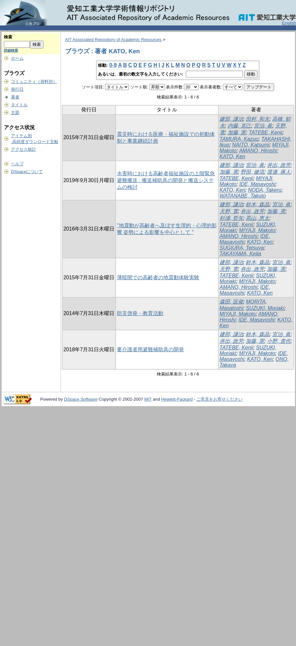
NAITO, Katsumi (250, 145)
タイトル (19, 104)
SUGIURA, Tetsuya (242, 248)
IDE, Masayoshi (257, 184)
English (289, 23)
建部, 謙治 (231, 119)
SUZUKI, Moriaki (265, 308)
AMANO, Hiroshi (258, 150)
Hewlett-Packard (177, 399)
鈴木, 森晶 (257, 204)
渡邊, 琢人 (279, 172)
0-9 (113, 65)
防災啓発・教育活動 (140, 313)
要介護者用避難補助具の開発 (150, 349)
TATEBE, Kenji (265, 132)
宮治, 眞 (263, 125)
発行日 (17, 89)
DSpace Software (81, 399)
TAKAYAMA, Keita (240, 253)
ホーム (17, 58)
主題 (15, 112)
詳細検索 (11, 50)
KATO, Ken (232, 156)
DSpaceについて (27, 171)
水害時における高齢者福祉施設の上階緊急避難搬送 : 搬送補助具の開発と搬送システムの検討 (166, 180)
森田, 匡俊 (231, 301)
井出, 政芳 (279, 165)
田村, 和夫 (257, 119)
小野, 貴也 (279, 341)
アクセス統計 (23, 149)
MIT (148, 399)
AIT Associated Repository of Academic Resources (113, 39)
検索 (8, 37)
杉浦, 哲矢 (231, 218)
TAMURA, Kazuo (239, 139)
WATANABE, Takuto (243, 196)
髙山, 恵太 (257, 218)
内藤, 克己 (239, 125)
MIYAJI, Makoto (257, 230)
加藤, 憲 (237, 132)
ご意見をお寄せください (219, 399)
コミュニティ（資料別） (34, 81)
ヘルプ (17, 163)
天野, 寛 (229, 211)
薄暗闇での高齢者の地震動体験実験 (158, 277)
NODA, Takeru (264, 190)
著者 (15, 97)
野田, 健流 (252, 172)
